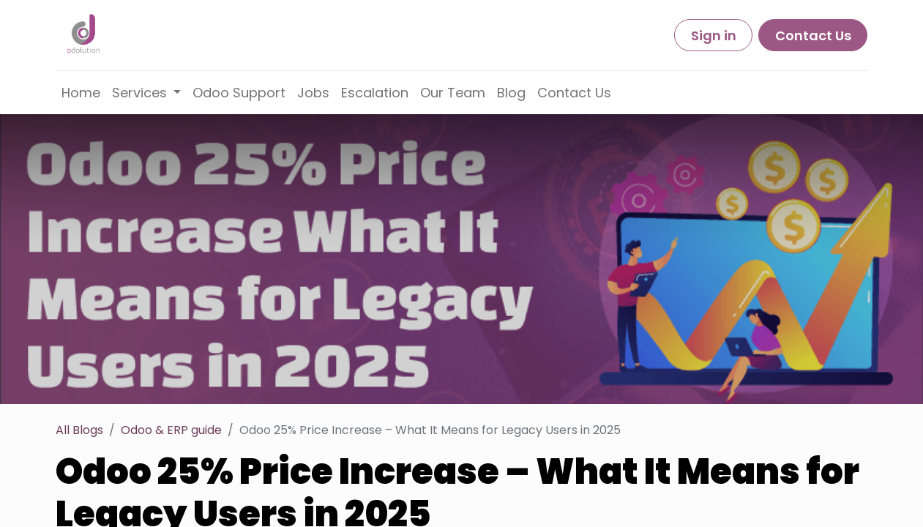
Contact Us (813, 35)
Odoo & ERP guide (171, 430)
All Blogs (79, 430)
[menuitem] (81, 92)
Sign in (713, 35)
